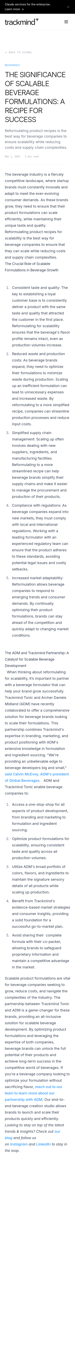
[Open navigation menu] (66, 22)
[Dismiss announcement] (68, 7)
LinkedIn (43, 1144)
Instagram (19, 1144)
